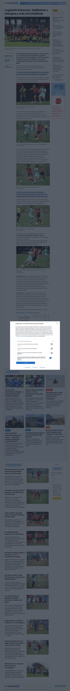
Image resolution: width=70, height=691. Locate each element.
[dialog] (35, 345)
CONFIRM (25, 362)
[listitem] (35, 341)
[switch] (51, 344)
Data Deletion (27, 367)
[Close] (57, 324)
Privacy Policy (42, 367)
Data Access (34, 367)
